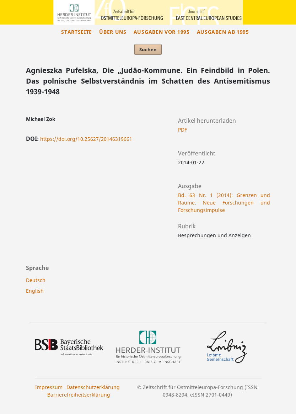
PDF (182, 129)
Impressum (49, 387)
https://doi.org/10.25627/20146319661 (86, 139)
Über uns (113, 31)
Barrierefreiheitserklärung (78, 394)
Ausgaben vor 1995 (162, 31)
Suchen (148, 49)
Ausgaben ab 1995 (223, 31)
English (35, 290)
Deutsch (35, 280)
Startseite (76, 31)
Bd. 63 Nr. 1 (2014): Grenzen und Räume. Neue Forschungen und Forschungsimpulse (224, 202)
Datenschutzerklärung (93, 387)
